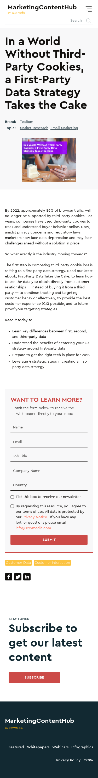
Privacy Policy (68, 760)
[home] (41, 9)
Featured (16, 747)
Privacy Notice (34, 517)
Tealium (26, 122)
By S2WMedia (14, 727)
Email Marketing (64, 128)
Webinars (60, 747)
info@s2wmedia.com (33, 528)
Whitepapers (38, 747)
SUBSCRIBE (34, 677)
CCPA (88, 760)
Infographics (82, 747)
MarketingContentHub (39, 721)
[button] (88, 9)
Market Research (34, 128)
